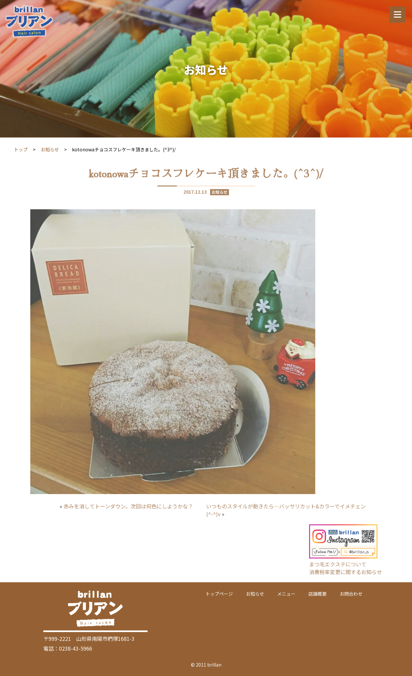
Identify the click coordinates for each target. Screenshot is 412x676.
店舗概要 (317, 593)
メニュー (286, 593)
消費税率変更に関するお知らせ (345, 572)
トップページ (219, 593)
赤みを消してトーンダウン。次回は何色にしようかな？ (128, 506)
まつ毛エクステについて (337, 564)
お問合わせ (351, 593)
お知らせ (50, 149)
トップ (21, 149)
